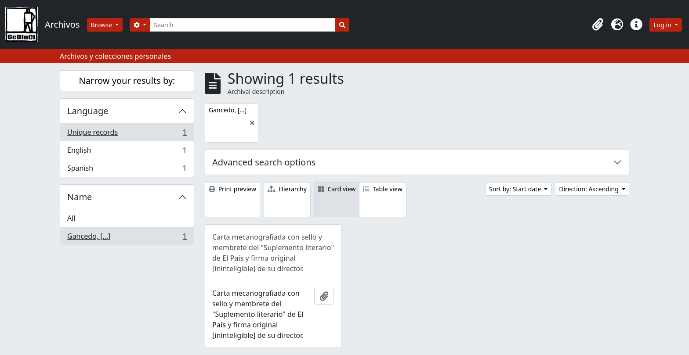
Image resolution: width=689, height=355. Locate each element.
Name (79, 197)
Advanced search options (263, 162)
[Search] (243, 25)
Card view (336, 189)
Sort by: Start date (516, 189)
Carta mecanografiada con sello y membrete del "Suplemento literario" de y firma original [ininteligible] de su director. (273, 252)
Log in (663, 25)
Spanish (127, 170)
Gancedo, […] (127, 238)
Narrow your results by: (127, 80)
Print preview (232, 189)
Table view (382, 189)
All (71, 218)
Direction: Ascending (589, 189)
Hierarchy (287, 189)
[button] (597, 24)
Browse (102, 25)
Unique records (127, 134)
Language (88, 111)
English (127, 152)
